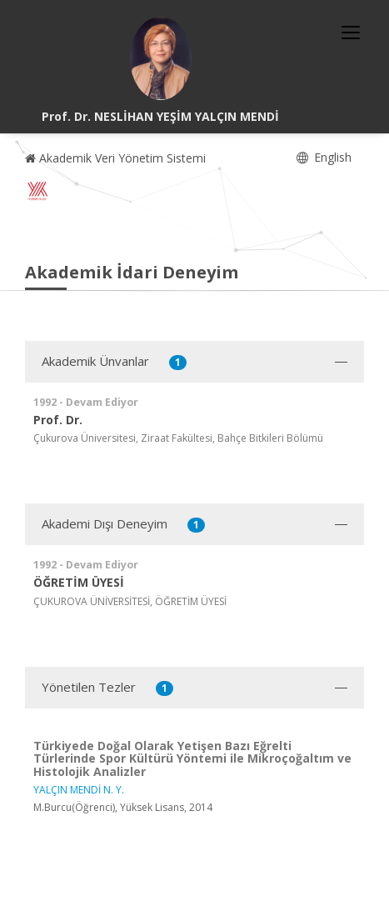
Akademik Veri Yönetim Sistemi (115, 158)
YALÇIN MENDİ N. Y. (78, 790)
